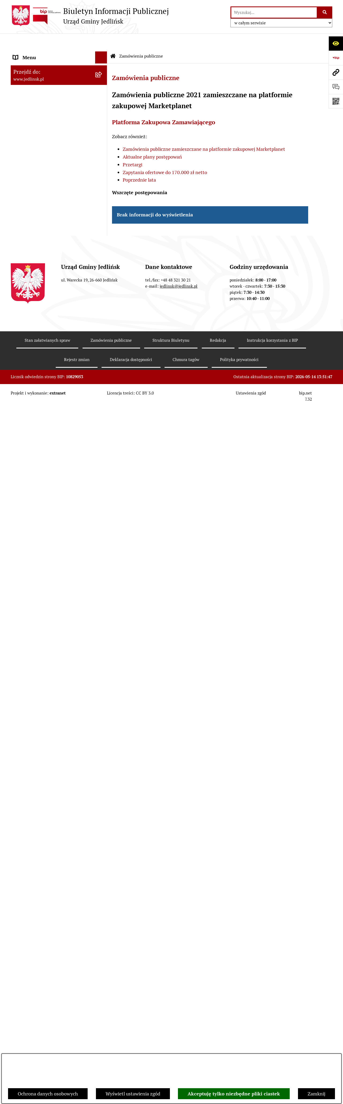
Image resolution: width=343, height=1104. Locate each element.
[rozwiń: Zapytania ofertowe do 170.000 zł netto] (102, 514)
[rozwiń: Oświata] (102, 779)
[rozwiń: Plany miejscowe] (102, 407)
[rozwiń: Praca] (102, 876)
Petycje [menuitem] (20, 803)
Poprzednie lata (139, 164)
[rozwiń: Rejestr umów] (102, 912)
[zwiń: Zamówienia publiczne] (102, 438)
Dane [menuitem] (18, 53)
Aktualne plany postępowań (152, 141)
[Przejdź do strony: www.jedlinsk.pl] (336, 72)
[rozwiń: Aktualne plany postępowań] (102, 483)
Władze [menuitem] (21, 83)
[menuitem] (59, 98)
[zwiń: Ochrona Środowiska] (102, 553)
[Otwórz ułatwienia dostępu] (336, 43)
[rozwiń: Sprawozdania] (102, 345)
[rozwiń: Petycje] (102, 803)
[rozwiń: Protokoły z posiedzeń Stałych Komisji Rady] (102, 206)
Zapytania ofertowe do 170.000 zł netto (165, 156)
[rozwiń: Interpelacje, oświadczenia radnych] (102, 229)
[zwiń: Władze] (102, 83)
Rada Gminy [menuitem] (26, 144)
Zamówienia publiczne (141, 40)
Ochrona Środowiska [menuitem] (35, 553)
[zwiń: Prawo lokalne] (102, 268)
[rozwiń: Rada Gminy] (102, 114)
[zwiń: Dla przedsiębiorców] (102, 630)
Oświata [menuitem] (21, 779)
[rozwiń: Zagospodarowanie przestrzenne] (102, 392)
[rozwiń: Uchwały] (102, 298)
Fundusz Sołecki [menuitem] (30, 827)
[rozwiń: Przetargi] (102, 499)
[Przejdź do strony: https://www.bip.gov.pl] (336, 58)
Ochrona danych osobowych (48, 1094)
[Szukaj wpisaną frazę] (325, 12)
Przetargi (132, 148)
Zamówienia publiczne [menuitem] (37, 438)
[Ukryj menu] (101, 41)
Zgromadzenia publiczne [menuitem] (39, 839)
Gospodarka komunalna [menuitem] (38, 851)
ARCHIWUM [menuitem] (26, 65)
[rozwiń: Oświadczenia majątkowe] (102, 815)
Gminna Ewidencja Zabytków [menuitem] (44, 743)
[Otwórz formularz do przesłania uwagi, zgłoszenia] (336, 87)
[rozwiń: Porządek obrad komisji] (102, 175)
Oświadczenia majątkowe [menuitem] (40, 815)
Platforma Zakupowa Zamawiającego (163, 106)
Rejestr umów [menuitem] (27, 911)
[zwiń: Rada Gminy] (102, 145)
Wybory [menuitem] (21, 924)
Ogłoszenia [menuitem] (25, 791)
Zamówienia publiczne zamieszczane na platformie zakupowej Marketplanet (204, 133)
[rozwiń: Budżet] (102, 329)
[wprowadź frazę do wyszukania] (274, 12)
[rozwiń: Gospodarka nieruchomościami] (102, 376)
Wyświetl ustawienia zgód (133, 1094)
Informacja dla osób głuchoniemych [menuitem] (51, 887)
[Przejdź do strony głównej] (90, 15)
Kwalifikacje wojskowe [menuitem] (36, 863)
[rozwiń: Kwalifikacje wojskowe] (102, 863)
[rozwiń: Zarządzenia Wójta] (102, 314)
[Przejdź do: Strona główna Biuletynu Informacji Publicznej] (113, 40)
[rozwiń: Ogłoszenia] (102, 568)
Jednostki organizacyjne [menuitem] (38, 767)
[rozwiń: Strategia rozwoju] (102, 360)
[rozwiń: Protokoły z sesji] (102, 191)
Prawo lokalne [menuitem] (28, 267)
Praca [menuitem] (19, 875)
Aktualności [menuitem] (25, 899)
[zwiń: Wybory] (102, 924)
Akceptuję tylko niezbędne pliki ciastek (234, 1094)
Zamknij (316, 1094)
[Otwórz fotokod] (336, 101)
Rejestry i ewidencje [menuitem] (34, 755)
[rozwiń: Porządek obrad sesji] (102, 160)
